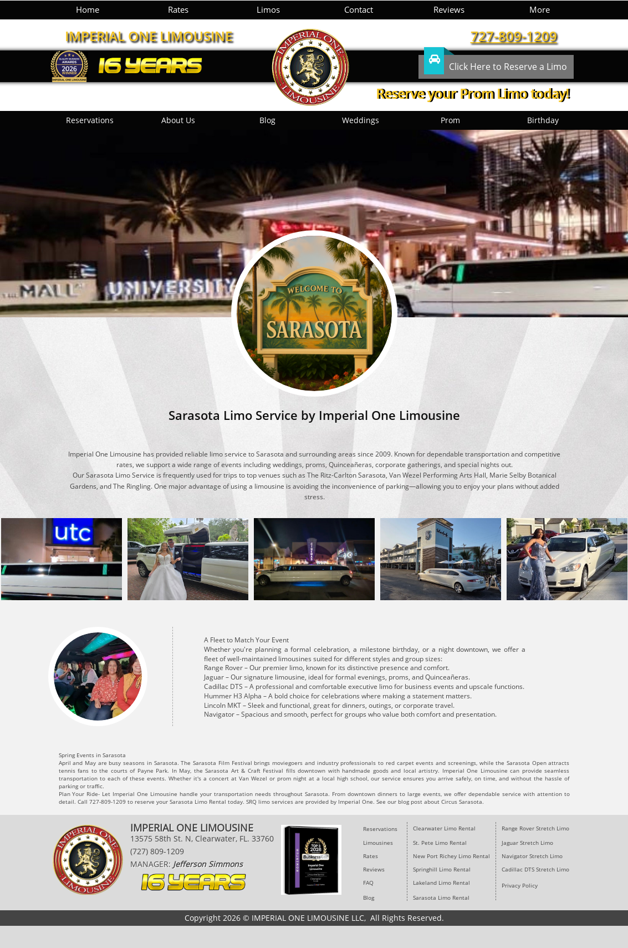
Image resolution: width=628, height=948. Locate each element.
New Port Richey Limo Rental (451, 856)
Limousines (378, 842)
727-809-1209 (514, 36)
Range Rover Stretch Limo (535, 828)
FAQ (368, 882)
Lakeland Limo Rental (441, 882)
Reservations (380, 829)
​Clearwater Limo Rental (444, 828)
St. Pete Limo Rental (440, 842)
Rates (370, 856)
